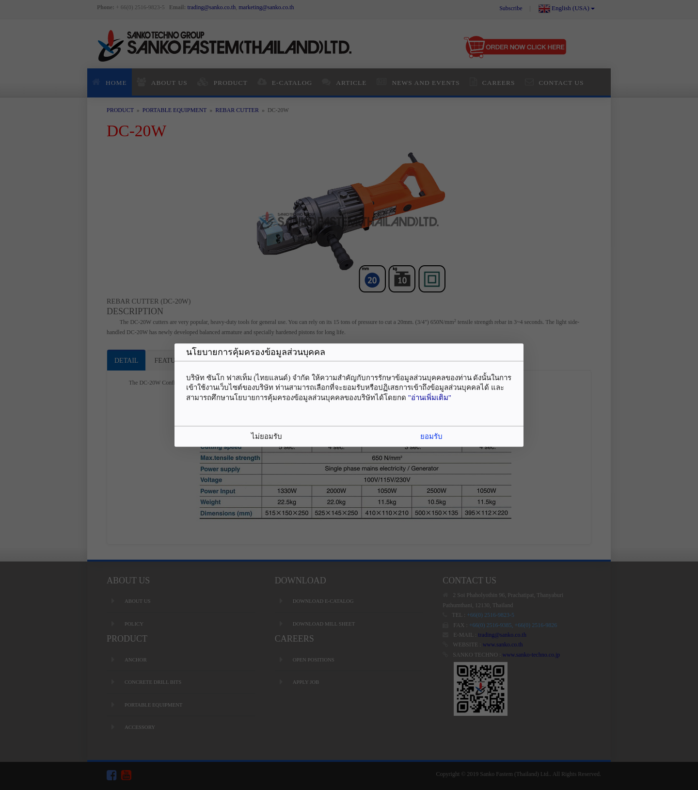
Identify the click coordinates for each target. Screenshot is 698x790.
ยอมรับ (431, 436)
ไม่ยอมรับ (266, 436)
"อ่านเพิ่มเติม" (429, 398)
